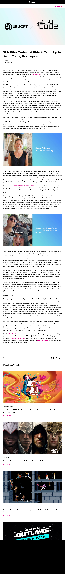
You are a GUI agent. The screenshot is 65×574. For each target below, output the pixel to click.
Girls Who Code (36, 74)
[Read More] (8, 416)
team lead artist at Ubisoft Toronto (24, 185)
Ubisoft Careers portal (18, 338)
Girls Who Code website (16, 334)
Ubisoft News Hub (42, 340)
